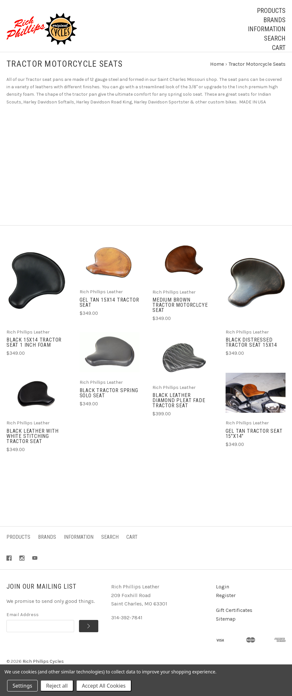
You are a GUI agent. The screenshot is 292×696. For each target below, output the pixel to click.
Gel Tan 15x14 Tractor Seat (109, 308)
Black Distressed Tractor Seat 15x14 (251, 348)
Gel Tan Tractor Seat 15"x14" (254, 439)
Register (226, 601)
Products (271, 11)
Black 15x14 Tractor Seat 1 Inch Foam (34, 348)
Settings (22, 685)
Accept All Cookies (104, 685)
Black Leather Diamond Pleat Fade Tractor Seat (178, 406)
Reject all (57, 685)
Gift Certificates (234, 616)
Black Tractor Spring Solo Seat (109, 398)
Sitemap (226, 625)
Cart (279, 48)
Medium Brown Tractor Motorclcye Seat (180, 311)
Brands (274, 20)
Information (267, 29)
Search (275, 38)
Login (222, 593)
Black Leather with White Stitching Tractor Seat (32, 442)
